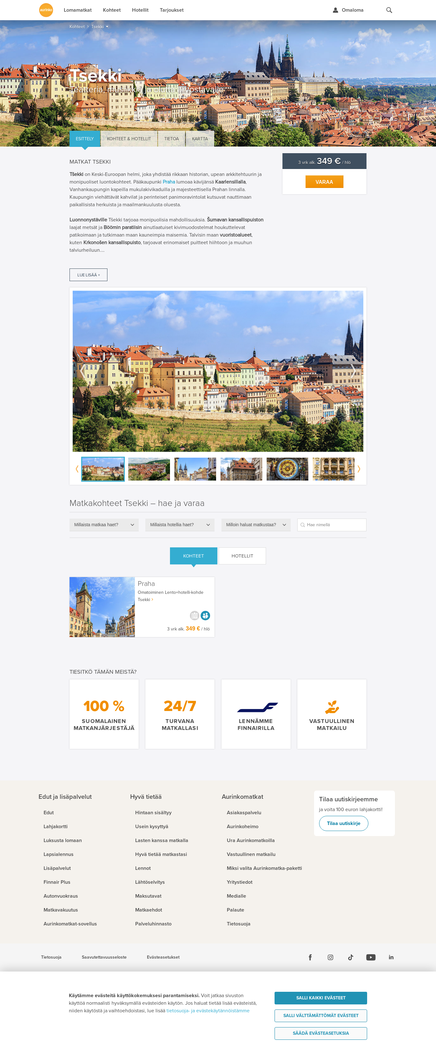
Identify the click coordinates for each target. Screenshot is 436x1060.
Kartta (200, 139)
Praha (169, 182)
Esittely (85, 139)
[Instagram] (330, 957)
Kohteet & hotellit (129, 139)
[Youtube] (371, 957)
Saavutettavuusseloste (104, 957)
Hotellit (242, 556)
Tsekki (144, 599)
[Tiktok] (351, 957)
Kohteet (193, 556)
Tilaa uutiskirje (343, 823)
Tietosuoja (51, 957)
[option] (218, 371)
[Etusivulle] (46, 10)
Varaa (324, 182)
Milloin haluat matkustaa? (251, 524)
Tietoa (171, 139)
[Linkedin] (391, 957)
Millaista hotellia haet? (172, 524)
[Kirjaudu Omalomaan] (348, 10)
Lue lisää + (88, 275)
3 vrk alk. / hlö (324, 162)
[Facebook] (310, 957)
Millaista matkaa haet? (96, 524)
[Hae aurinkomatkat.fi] (389, 10)
